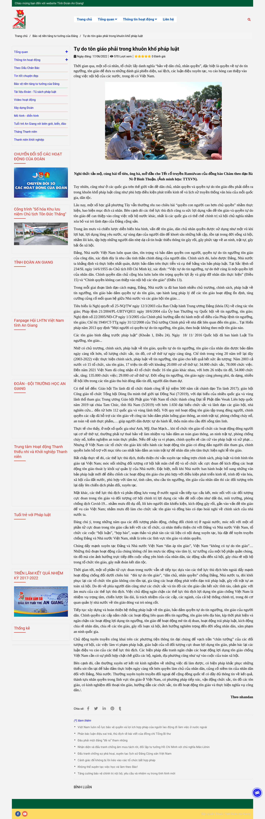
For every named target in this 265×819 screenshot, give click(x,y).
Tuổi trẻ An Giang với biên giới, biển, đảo (40, 123)
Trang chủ (84, 19)
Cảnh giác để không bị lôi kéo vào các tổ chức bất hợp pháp (116, 760)
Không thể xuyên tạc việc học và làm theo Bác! (108, 767)
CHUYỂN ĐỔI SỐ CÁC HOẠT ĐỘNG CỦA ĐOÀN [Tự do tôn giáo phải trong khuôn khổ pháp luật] (38, 156)
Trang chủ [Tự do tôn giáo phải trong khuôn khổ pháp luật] (21, 36)
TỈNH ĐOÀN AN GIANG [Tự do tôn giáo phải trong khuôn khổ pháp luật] (33, 262)
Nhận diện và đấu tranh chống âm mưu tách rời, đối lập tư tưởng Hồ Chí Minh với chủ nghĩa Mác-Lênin (144, 747)
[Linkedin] (104, 708)
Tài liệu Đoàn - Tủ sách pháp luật (35, 92)
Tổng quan (107, 19)
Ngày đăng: (83, 56)
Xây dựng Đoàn (23, 108)
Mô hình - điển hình (26, 116)
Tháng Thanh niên (25, 131)
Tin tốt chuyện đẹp (26, 76)
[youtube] (25, 814)
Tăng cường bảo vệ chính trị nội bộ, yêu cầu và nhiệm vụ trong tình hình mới (126, 773)
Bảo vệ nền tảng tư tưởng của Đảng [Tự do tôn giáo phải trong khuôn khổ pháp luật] (55, 36)
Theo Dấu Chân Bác (26, 68)
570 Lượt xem (121, 56)
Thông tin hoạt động (140, 19)
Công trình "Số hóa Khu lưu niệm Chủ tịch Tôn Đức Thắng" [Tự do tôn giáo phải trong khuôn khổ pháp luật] (40, 211)
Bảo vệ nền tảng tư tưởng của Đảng (36, 84)
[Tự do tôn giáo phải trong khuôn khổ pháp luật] (19, 19)
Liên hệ (168, 19)
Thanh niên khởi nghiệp (29, 139)
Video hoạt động (25, 100)
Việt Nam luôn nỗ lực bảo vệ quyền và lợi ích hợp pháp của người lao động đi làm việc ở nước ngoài (142, 727)
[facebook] (18, 814)
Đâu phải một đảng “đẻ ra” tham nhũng (102, 740)
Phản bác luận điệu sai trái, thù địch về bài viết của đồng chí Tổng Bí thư (124, 734)
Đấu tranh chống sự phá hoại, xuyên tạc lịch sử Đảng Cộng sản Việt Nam (124, 753)
